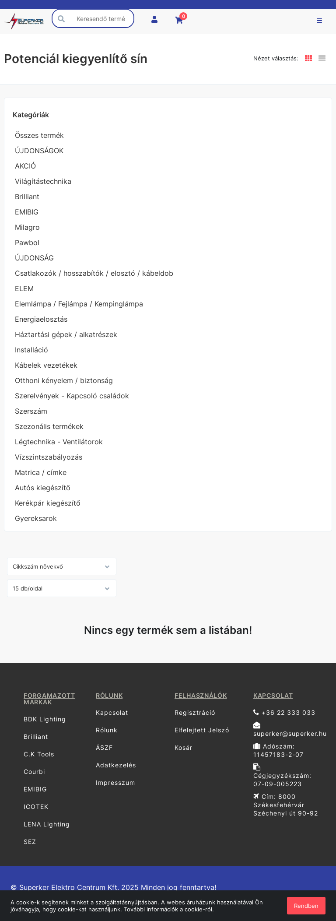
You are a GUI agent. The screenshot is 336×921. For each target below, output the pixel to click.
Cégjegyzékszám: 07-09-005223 (282, 775)
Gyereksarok (36, 518)
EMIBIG (26, 211)
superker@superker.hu (289, 729)
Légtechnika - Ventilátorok (59, 441)
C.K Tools (39, 754)
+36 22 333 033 (284, 712)
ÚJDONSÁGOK (39, 150)
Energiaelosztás (41, 319)
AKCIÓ (25, 166)
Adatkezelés (116, 765)
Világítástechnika (43, 181)
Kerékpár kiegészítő (47, 503)
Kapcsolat (112, 712)
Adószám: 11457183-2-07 (278, 750)
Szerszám (31, 411)
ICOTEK (36, 806)
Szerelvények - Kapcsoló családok (72, 395)
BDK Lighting (45, 719)
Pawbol (27, 242)
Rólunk (107, 730)
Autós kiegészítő (42, 487)
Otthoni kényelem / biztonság (64, 380)
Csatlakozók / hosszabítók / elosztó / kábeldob (94, 273)
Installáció (31, 349)
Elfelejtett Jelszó (202, 730)
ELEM (24, 288)
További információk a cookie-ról (168, 909)
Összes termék (39, 135)
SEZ (30, 841)
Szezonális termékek (49, 426)
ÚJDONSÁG (34, 257)
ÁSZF (104, 747)
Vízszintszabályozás (48, 457)
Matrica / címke (40, 472)
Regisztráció (195, 712)
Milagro (27, 227)
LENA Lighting (47, 824)
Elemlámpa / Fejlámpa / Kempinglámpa (79, 303)
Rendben (306, 905)
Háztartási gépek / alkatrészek (66, 334)
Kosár (183, 747)
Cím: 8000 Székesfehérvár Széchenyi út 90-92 (285, 805)
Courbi (34, 771)
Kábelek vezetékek (46, 365)
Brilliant (27, 196)
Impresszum (115, 782)
